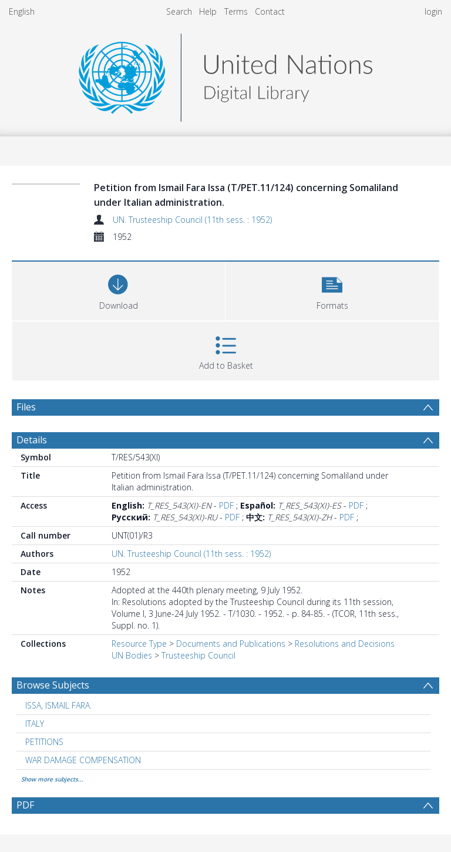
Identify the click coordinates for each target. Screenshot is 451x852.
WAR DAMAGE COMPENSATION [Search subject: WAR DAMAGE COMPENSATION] (83, 760)
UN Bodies (132, 655)
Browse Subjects (52, 685)
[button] (332, 290)
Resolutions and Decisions (345, 643)
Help (208, 11)
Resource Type (139, 643)
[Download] (118, 290)
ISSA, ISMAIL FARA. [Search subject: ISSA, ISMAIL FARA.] (58, 705)
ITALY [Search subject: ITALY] (34, 723)
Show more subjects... (52, 779)
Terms (236, 11)
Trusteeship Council (198, 655)
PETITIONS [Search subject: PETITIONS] (44, 741)
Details (31, 439)
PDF (226, 505)
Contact (270, 11)
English (22, 11)
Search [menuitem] (179, 11)
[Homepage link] (225, 74)
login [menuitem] (433, 11)
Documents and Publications (230, 643)
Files (26, 406)
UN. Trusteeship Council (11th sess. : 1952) (192, 219)
